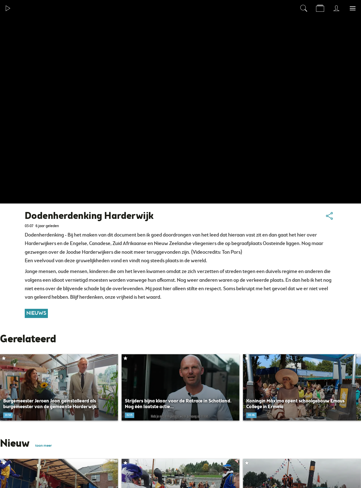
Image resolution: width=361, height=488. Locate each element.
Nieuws (36, 313)
